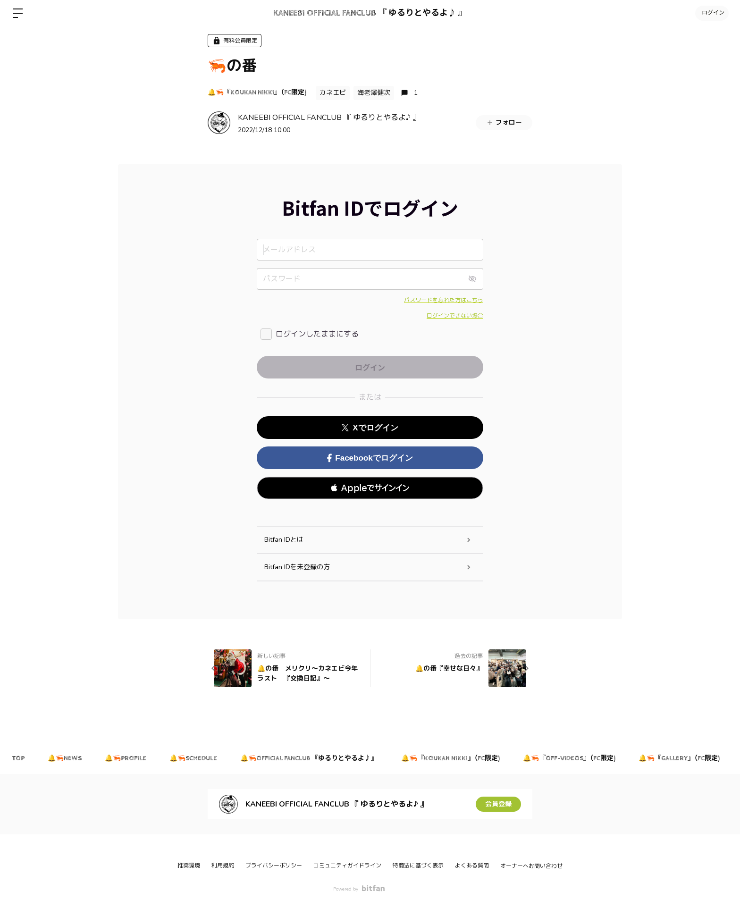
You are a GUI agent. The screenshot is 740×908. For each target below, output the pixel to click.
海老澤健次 (373, 92)
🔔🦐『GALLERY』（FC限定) (682, 758)
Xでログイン (370, 427)
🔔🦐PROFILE (126, 758)
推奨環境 (188, 865)
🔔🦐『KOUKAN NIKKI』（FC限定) (257, 92)
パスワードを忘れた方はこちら (443, 300)
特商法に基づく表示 (418, 865)
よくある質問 (472, 865)
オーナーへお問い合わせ (531, 866)
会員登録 (498, 803)
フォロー (504, 122)
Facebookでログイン (369, 458)
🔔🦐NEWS (65, 758)
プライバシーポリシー (273, 865)
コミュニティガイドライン (347, 865)
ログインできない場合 (455, 315)
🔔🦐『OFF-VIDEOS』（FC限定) (571, 758)
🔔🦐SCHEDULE (195, 758)
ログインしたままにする (317, 334)
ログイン (711, 13)
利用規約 (222, 865)
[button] (370, 488)
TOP (18, 758)
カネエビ (333, 92)
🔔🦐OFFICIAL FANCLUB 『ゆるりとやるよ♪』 (310, 758)
